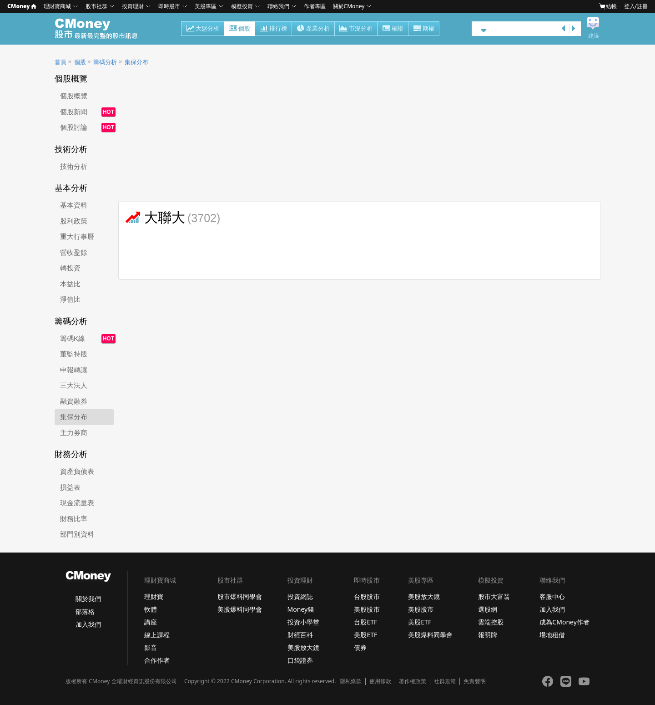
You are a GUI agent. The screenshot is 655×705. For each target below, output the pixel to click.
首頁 (60, 62)
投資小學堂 (303, 622)
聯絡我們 (278, 6)
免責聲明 (474, 681)
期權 (423, 29)
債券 (360, 647)
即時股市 (169, 6)
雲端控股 (491, 622)
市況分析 (356, 29)
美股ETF (365, 634)
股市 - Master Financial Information (101, 28)
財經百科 (300, 634)
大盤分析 (202, 29)
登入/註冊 (636, 6)
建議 (593, 36)
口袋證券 (300, 660)
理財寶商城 (57, 6)
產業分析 (313, 29)
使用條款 (380, 681)
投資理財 (133, 6)
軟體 (150, 609)
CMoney (21, 6)
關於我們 (88, 598)
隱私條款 (351, 681)
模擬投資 (242, 6)
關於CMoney (349, 6)
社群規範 (445, 681)
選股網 (487, 609)
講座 (150, 622)
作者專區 (315, 6)
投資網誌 (300, 596)
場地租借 (552, 634)
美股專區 (206, 6)
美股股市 (366, 609)
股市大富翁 (494, 596)
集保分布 (136, 62)
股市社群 (96, 6)
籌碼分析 (105, 62)
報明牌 (487, 634)
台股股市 (366, 596)
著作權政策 (412, 681)
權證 (392, 29)
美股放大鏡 (303, 647)
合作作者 (157, 660)
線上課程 (157, 634)
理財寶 (153, 596)
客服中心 (552, 596)
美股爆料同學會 (239, 609)
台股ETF (365, 622)
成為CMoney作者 (564, 622)
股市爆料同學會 (239, 596)
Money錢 (300, 609)
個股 (239, 29)
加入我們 (88, 624)
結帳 (608, 6)
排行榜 (273, 29)
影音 (150, 647)
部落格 (85, 611)
